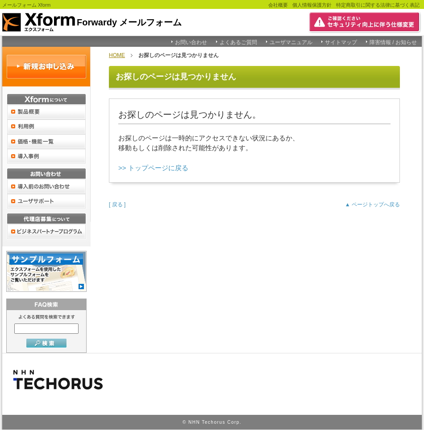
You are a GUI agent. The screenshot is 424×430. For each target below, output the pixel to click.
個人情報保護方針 (312, 5)
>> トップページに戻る (153, 168)
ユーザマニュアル (291, 42)
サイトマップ (341, 42)
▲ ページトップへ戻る (372, 204)
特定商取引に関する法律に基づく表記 (378, 5)
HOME (117, 55)
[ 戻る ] (117, 204)
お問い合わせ (191, 42)
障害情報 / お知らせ (393, 42)
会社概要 (278, 5)
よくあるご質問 (238, 42)
